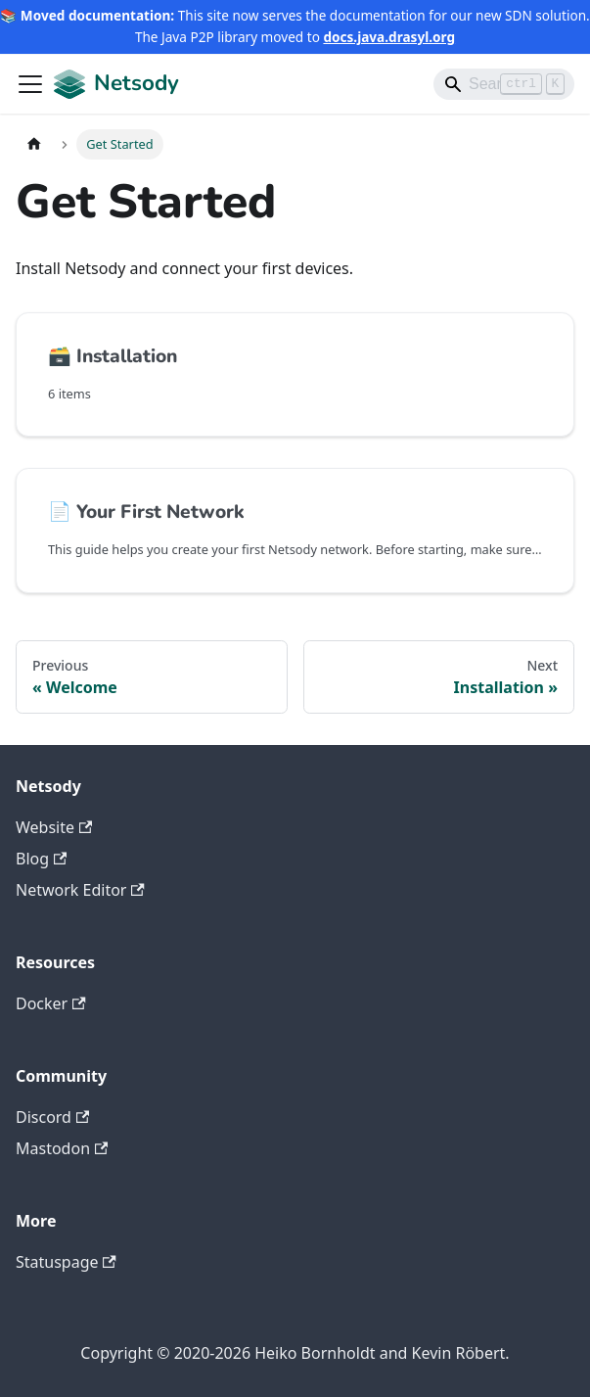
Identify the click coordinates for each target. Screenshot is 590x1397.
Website (54, 827)
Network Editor (80, 890)
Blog (41, 858)
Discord (52, 1117)
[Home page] (34, 144)
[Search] (503, 84)
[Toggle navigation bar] (30, 84)
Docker (51, 1003)
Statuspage (66, 1262)
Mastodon (62, 1148)
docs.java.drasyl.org (389, 36)
